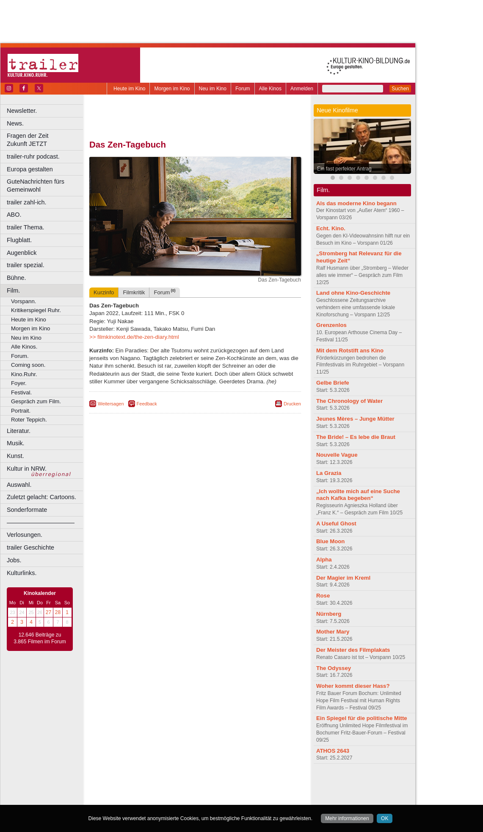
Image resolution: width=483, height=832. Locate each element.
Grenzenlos (331, 325)
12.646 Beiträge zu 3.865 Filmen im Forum (40, 638)
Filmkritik (134, 292)
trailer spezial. (25, 265)
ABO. (14, 214)
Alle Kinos (270, 89)
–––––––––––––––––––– (41, 522)
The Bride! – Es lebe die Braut (355, 437)
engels (170, 791)
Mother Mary (332, 631)
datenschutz (220, 784)
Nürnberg (328, 614)
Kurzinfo (104, 292)
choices (150, 791)
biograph (127, 791)
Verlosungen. (24, 534)
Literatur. (18, 430)
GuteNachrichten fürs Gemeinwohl (35, 185)
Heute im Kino (129, 89)
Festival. (21, 392)
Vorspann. (23, 301)
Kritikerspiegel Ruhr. (36, 310)
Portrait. (20, 411)
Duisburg (258, 798)
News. (15, 123)
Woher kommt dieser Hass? (352, 686)
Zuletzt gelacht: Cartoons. (41, 497)
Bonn (149, 798)
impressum (190, 784)
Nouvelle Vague (336, 455)
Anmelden (301, 89)
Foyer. (19, 383)
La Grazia (328, 473)
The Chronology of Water (349, 401)
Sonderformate (27, 509)
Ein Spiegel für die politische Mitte (361, 718)
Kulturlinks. (21, 573)
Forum (242, 89)
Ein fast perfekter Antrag (344, 169)
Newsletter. (22, 110)
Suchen (400, 89)
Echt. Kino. (330, 228)
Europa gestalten (30, 169)
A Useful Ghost (336, 523)
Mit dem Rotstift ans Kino (350, 350)
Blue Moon (330, 541)
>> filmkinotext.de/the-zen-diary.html (134, 337)
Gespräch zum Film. (36, 401)
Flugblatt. (19, 240)
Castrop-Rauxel (174, 798)
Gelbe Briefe (332, 383)
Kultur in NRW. (27, 468)
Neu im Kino (212, 89)
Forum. (20, 356)
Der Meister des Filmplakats (353, 650)
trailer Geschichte (30, 547)
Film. (13, 290)
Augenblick (21, 252)
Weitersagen (111, 403)
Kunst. (15, 455)
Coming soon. (28, 365)
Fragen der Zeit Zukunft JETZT (46, 139)
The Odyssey (333, 668)
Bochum (130, 798)
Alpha (324, 559)
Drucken (292, 403)
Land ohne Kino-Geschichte (353, 293)
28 (58, 612)
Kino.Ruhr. (24, 374)
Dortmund (206, 798)
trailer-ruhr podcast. (33, 156)
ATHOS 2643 (332, 751)
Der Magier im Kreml (343, 578)
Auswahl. (19, 484)
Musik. (16, 443)
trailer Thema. (25, 227)
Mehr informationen (347, 818)
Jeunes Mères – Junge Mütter (355, 419)
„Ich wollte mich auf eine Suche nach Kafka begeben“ (358, 495)
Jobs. (14, 560)
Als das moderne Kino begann (356, 203)
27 (48, 612)
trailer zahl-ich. (27, 202)
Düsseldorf (233, 798)
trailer (195, 791)
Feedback (147, 403)
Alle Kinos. (24, 346)
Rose (323, 595)
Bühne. (16, 277)
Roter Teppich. (29, 419)
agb (242, 784)
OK (384, 818)
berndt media (159, 784)
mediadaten (264, 784)
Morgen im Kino (172, 89)
